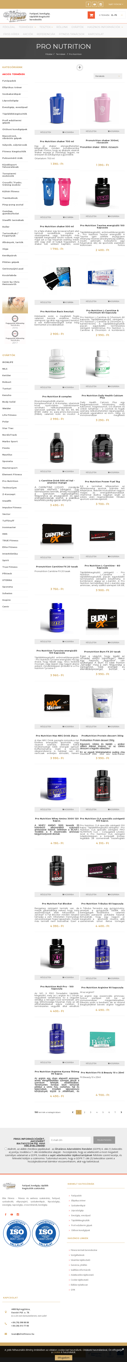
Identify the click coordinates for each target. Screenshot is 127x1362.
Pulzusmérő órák (12, 162)
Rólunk (53, 28)
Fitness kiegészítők (14, 156)
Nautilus (7, 459)
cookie (56, 1352)
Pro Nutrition (75, 58)
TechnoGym (9, 492)
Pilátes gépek (10, 267)
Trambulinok (10, 202)
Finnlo (6, 452)
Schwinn (7, 598)
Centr (5, 611)
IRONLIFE (7, 367)
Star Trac (7, 433)
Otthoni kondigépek (14, 134)
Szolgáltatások (76, 1259)
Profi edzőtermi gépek (11, 126)
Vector (6, 519)
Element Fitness (12, 479)
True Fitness (10, 571)
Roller (5, 231)
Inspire (6, 604)
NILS (4, 373)
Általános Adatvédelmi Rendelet (73, 1153)
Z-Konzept (8, 499)
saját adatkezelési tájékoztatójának (71, 1159)
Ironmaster (9, 532)
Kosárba (68, 137)
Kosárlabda (9, 280)
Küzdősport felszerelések (10, 170)
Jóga (5, 253)
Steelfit (6, 505)
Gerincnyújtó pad (12, 273)
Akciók (8, 38)
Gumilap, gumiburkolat (10, 217)
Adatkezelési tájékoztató (81, 1279)
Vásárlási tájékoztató (79, 1264)
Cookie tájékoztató (78, 1284)
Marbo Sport (10, 446)
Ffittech (7, 578)
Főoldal (7, 28)
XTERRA (7, 585)
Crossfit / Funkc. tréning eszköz (12, 188)
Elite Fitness (9, 552)
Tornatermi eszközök (9, 179)
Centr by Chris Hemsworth (11, 287)
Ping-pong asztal (12, 209)
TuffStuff (8, 525)
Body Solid (8, 406)
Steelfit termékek (13, 225)
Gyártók (67, 28)
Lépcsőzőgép (10, 105)
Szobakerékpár (11, 98)
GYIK (72, 1294)
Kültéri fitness (10, 196)
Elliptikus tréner (12, 92)
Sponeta (7, 466)
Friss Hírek (114, 28)
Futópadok (9, 85)
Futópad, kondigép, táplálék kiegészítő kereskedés (44, 16)
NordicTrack (9, 439)
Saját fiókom (115, 4)
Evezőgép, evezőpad (14, 112)
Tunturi (6, 393)
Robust (6, 386)
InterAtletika (10, 558)
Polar (5, 426)
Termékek (23, 28)
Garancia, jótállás (78, 1269)
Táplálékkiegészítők (14, 118)
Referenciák (23, 38)
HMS (4, 538)
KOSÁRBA (68, 222)
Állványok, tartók (12, 247)
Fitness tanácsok (44, 38)
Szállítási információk (79, 1274)
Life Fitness (9, 419)
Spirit (5, 565)
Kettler (6, 380)
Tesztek (39, 28)
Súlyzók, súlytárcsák (14, 149)
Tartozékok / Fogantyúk (10, 239)
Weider (6, 413)
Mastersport (10, 472)
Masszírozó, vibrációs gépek (12, 141)
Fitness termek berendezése (83, 1254)
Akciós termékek (13, 79)
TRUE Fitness (10, 545)
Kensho (6, 400)
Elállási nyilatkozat (78, 1289)
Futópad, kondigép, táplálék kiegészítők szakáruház (35, 1191)
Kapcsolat (65, 38)
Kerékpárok (9, 260)
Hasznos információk (90, 28)
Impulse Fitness (11, 512)
